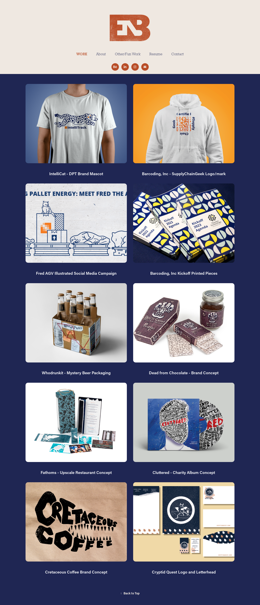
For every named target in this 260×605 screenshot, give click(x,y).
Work (81, 54)
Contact (177, 54)
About (101, 54)
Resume (155, 54)
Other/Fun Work (127, 54)
